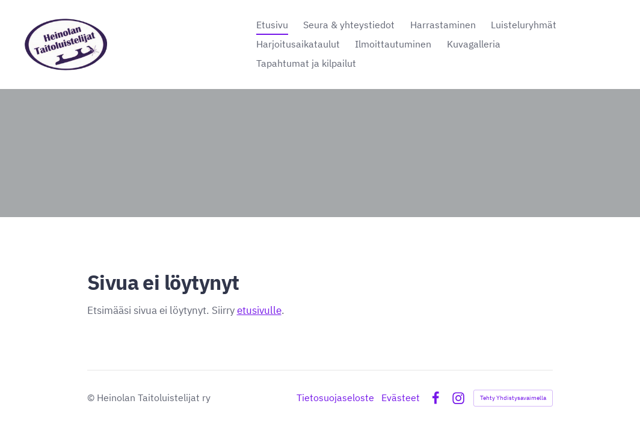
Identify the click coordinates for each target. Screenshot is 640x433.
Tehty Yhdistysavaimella (513, 398)
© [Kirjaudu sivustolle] (92, 398)
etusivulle (259, 310)
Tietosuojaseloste (335, 398)
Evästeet (400, 398)
